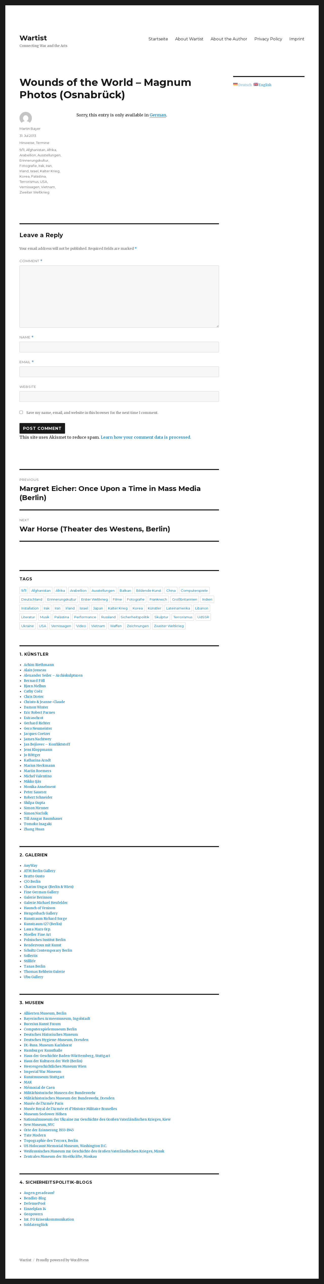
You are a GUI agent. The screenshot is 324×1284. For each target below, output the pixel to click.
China (171, 590)
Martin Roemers (37, 771)
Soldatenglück (36, 1225)
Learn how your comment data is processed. (146, 437)
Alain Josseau (35, 670)
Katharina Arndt (37, 760)
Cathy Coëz (33, 691)
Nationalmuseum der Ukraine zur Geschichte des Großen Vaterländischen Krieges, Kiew (97, 1119)
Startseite (158, 39)
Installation (30, 608)
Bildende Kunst (148, 590)
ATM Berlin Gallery (39, 871)
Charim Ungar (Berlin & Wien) (48, 887)
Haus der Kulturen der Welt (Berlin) (53, 1061)
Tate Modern (35, 1135)
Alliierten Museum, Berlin (45, 1013)
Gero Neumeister (38, 728)
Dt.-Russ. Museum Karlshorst (48, 1045)
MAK (28, 1082)
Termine (42, 143)
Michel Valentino (38, 776)
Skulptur (161, 617)
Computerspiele (194, 590)
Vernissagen (29, 187)
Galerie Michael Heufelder (46, 903)
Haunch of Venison (39, 908)
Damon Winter (36, 707)
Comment (31, 261)
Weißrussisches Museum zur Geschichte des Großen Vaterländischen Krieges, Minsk (94, 1151)
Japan (98, 608)
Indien (207, 599)
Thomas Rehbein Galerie (44, 972)
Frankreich (158, 599)
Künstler (154, 608)
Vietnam (48, 187)
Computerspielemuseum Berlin (50, 1029)
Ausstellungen (48, 155)
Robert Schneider (38, 797)
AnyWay (30, 865)
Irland (24, 171)
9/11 (22, 150)
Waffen (116, 626)
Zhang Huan (34, 829)
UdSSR (203, 617)
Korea (24, 176)
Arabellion (27, 155)
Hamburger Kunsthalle (43, 1050)
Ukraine (27, 626)
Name (26, 337)
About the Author (229, 39)
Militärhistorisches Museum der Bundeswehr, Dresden (69, 1098)
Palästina (38, 176)
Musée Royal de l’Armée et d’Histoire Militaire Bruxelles (70, 1109)
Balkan (125, 590)
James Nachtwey (37, 739)
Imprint (297, 39)
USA (43, 182)
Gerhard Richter (37, 723)
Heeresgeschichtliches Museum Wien (55, 1066)
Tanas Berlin (34, 966)
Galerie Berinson (38, 897)
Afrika (51, 150)
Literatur (28, 617)
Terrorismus (28, 182)
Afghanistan (35, 150)
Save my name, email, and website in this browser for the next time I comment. (92, 413)
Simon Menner (36, 808)
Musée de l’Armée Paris (43, 1103)
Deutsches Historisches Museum (51, 1034)
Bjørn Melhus (35, 686)
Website (27, 387)
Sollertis (30, 956)
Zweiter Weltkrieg (34, 192)
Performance (85, 617)
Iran (49, 166)
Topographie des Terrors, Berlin (51, 1141)
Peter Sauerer (35, 792)
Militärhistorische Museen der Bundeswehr (60, 1093)
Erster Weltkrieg (94, 599)
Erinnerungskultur (33, 160)
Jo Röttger (32, 755)
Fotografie (28, 166)
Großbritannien (184, 599)
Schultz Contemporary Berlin (48, 950)
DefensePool (34, 1203)
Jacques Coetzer (37, 734)
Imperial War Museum (42, 1072)
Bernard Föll (34, 681)
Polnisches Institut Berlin (45, 940)
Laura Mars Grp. (37, 929)
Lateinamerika (178, 608)
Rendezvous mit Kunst (42, 945)
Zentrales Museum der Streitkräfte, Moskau (60, 1156)
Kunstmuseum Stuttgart (44, 1077)
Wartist (33, 38)
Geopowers (33, 1214)
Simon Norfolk (36, 813)
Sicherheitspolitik (135, 617)
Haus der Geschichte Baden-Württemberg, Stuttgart (67, 1056)
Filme (117, 599)
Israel (34, 171)
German (158, 114)
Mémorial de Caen (39, 1087)
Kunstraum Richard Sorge (45, 919)
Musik (44, 617)
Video (81, 626)
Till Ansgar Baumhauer (43, 819)
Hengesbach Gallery (41, 913)
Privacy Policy (268, 39)
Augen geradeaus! (39, 1193)
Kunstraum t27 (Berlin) (43, 924)
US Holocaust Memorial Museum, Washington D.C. (65, 1146)
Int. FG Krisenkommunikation (49, 1219)
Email (26, 362)
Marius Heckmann (39, 765)
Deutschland (31, 599)
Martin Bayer (29, 129)
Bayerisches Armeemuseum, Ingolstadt (57, 1019)
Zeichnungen (138, 626)
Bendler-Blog (35, 1198)
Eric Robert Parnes (39, 712)
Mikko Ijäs (32, 781)
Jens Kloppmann (38, 750)
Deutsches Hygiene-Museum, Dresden (56, 1040)
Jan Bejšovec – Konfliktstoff (47, 744)
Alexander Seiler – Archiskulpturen (53, 675)
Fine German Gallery (41, 892)
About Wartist (189, 39)
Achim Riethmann (39, 665)
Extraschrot (33, 718)
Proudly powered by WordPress (62, 1260)
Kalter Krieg (49, 171)
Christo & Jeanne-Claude (44, 702)
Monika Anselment (40, 787)
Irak (41, 166)
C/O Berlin (32, 881)
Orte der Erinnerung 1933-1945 (49, 1130)
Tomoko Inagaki (38, 824)
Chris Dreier (34, 697)
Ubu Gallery (33, 977)
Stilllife (30, 961)
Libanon (201, 608)
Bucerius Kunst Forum (42, 1024)
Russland (108, 617)
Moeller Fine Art (37, 934)
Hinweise (26, 143)
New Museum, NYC (39, 1125)
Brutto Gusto (34, 876)
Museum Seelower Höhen (45, 1114)
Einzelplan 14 (35, 1209)
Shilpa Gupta (34, 803)
